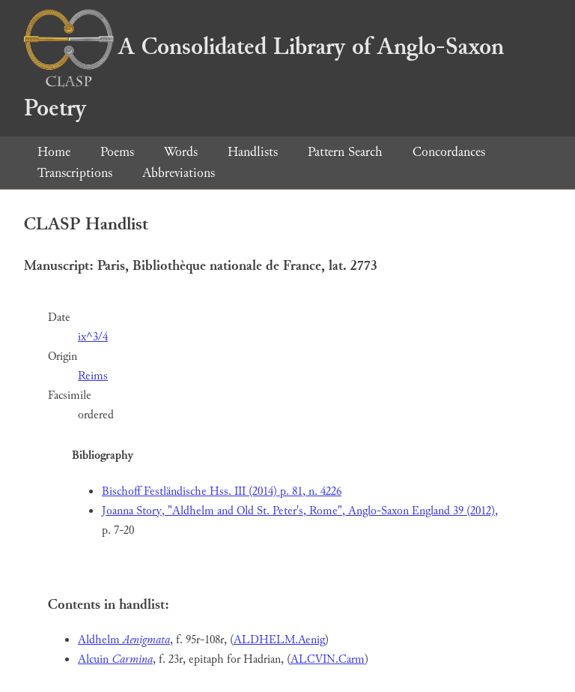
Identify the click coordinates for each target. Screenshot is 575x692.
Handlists (253, 151)
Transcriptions (74, 172)
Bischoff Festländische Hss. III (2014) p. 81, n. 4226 (221, 491)
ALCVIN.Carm (327, 659)
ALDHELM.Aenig (279, 640)
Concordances (449, 151)
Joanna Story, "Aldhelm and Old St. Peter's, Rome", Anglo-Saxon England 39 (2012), (300, 511)
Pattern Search (345, 151)
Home (53, 151)
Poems (117, 151)
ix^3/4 (93, 337)
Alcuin (115, 659)
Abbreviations (178, 172)
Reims (93, 376)
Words (181, 151)
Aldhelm (124, 640)
